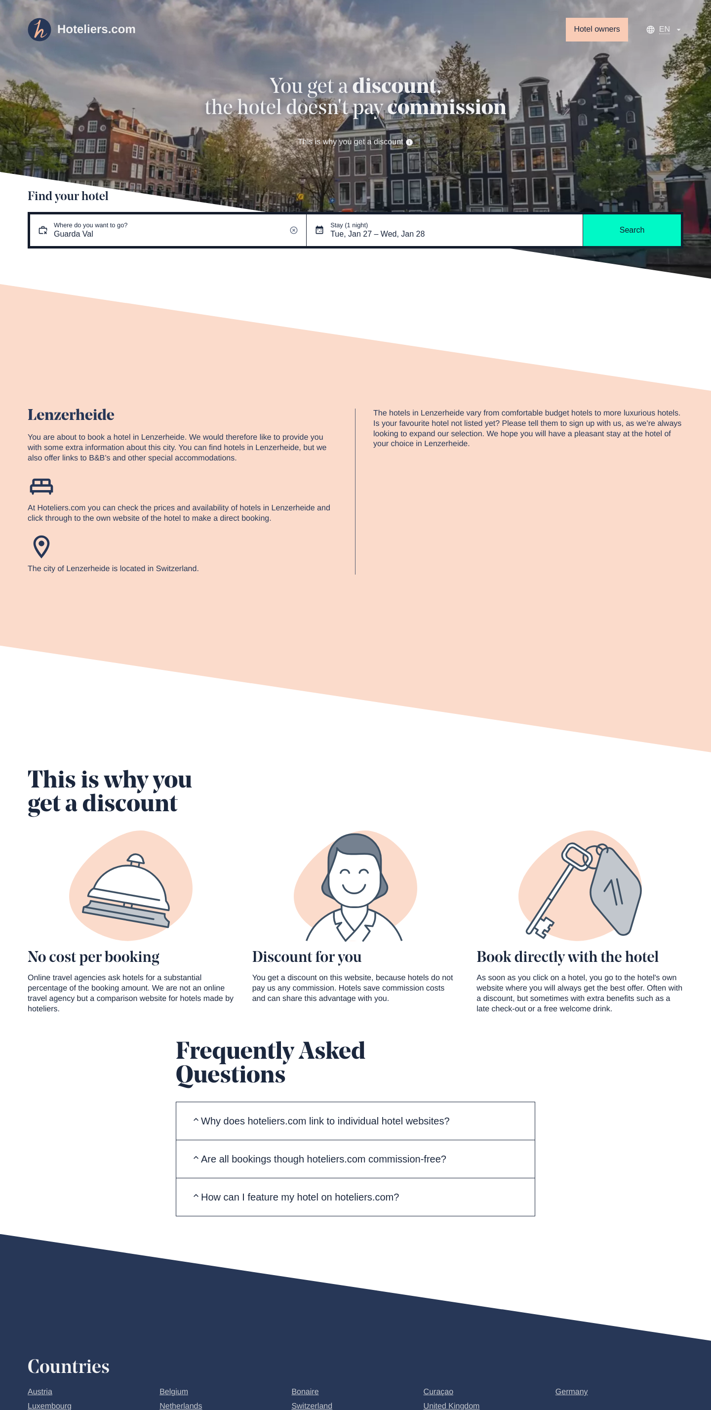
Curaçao (438, 1392)
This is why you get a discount (355, 142)
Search (632, 230)
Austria (40, 1392)
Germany (571, 1392)
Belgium (173, 1392)
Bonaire (304, 1392)
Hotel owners (597, 29)
